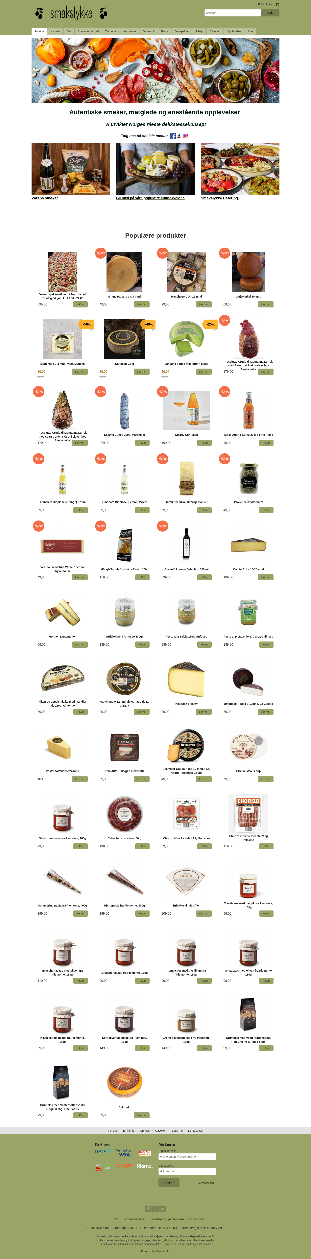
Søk (270, 12)
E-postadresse (167, 1150)
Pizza (164, 31)
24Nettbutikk (163, 1251)
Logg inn (177, 1130)
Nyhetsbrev (196, 1219)
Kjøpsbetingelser (133, 1219)
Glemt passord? (207, 1182)
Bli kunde (129, 1130)
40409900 (170, 1228)
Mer (250, 31)
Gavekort (160, 1130)
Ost (69, 31)
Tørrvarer (111, 31)
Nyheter (55, 31)
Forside (39, 31)
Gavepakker (182, 31)
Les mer (167, 1244)
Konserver (129, 31)
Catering (215, 31)
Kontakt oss (195, 1130)
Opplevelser (234, 31)
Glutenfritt (149, 31)
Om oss (145, 1130)
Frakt (114, 1219)
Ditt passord (165, 1165)
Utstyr (199, 31)
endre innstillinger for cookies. (195, 1244)
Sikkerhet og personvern (167, 1219)
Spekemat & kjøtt (88, 31)
